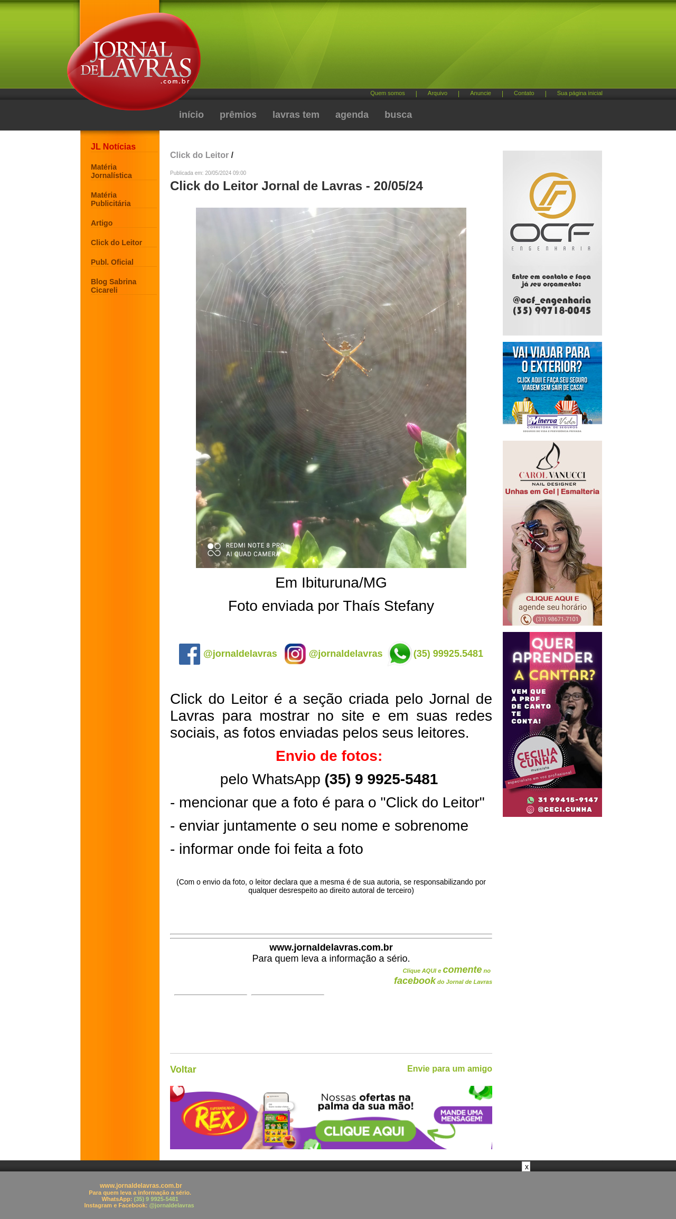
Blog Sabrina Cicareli (113, 285)
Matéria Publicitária (110, 199)
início (191, 114)
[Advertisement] (393, 48)
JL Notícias (113, 146)
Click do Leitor (116, 242)
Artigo (101, 223)
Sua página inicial (580, 93)
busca (398, 114)
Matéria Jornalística (111, 171)
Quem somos (387, 93)
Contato (524, 93)
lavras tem (296, 114)
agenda (352, 114)
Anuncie (480, 93)
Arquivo (437, 93)
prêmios (238, 114)
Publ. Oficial (112, 262)
